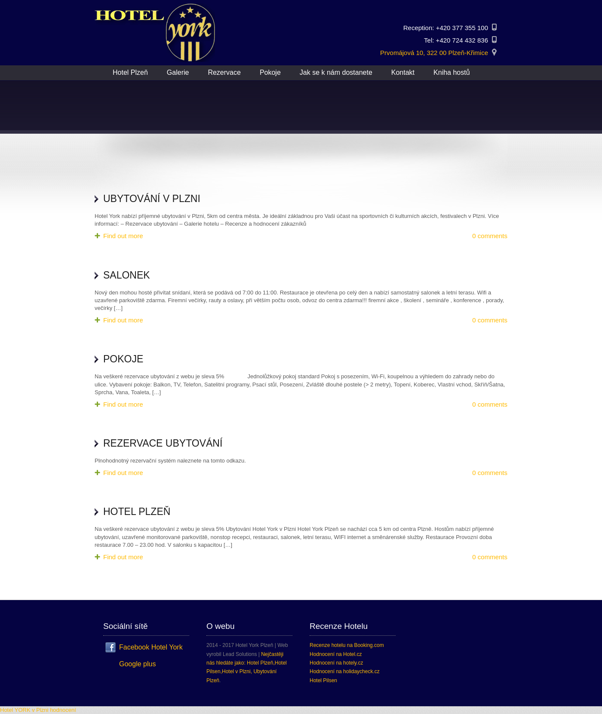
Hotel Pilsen (323, 680)
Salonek (126, 275)
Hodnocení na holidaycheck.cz (345, 671)
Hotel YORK (15, 710)
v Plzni (40, 710)
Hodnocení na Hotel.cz (336, 654)
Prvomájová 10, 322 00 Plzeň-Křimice (434, 52)
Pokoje (123, 359)
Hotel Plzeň (136, 511)
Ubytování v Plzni (151, 198)
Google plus (137, 664)
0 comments (489, 235)
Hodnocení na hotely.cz (336, 663)
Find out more (123, 235)
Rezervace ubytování (162, 443)
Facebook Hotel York (151, 647)
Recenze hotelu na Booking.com (347, 645)
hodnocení (63, 710)
